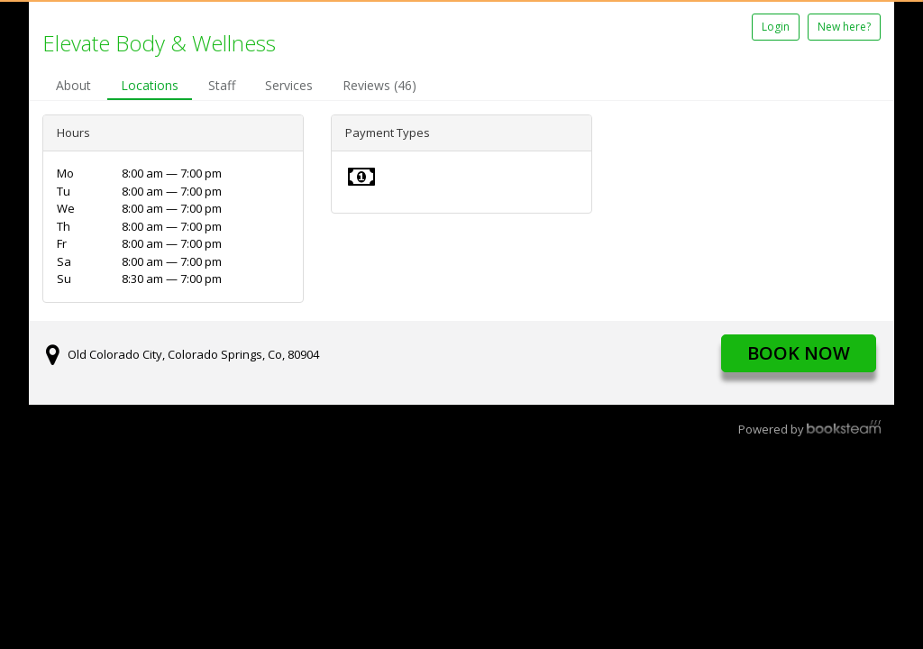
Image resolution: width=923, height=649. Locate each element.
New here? (844, 26)
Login (776, 26)
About (73, 85)
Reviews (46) (379, 85)
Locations (149, 85)
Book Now (798, 353)
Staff (221, 85)
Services (289, 85)
